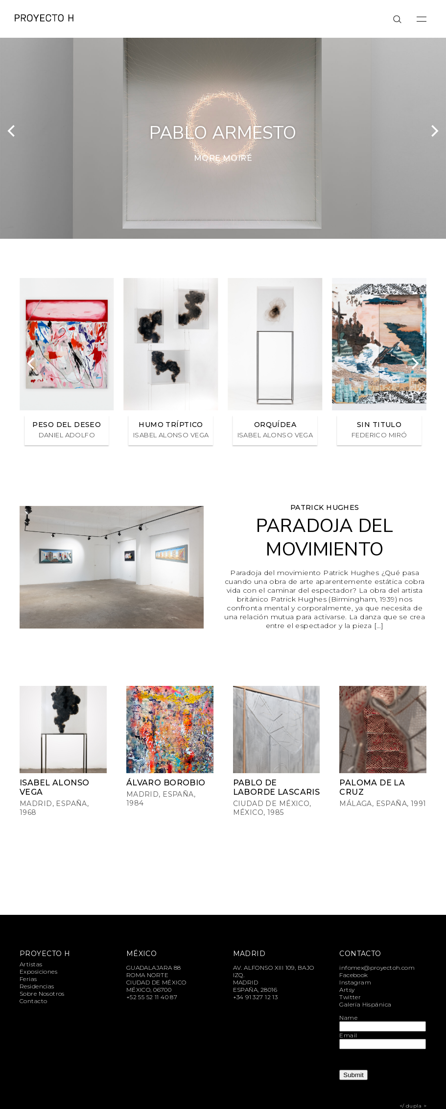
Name (348, 1017)
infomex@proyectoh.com (377, 967)
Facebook (353, 975)
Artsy (346, 989)
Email (348, 1035)
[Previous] (12, 131)
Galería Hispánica (365, 1004)
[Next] (434, 131)
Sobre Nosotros (42, 993)
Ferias (28, 979)
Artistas (31, 964)
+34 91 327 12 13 (255, 997)
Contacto (33, 1001)
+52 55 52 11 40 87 (152, 997)
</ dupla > (412, 1106)
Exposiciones (38, 971)
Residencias (37, 986)
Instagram (355, 982)
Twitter (350, 997)
